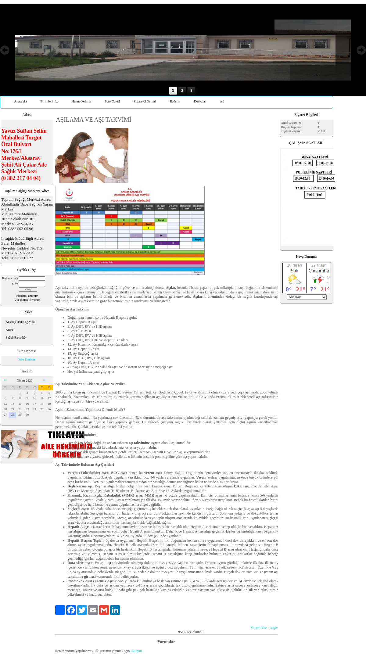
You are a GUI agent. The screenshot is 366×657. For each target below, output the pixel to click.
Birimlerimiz (49, 101)
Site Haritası (27, 359)
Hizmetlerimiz (81, 101)
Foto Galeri (112, 101)
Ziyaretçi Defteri (145, 101)
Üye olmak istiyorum (27, 299)
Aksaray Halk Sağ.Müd (20, 322)
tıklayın (136, 651)
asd (222, 101)
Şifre (15, 283)
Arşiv (274, 628)
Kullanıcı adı (10, 278)
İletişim (175, 101)
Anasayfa (20, 101)
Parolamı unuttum (27, 295)
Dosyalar (200, 101)
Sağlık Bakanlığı (16, 337)
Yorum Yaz (258, 628)
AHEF (10, 330)
